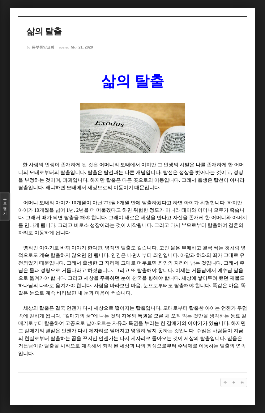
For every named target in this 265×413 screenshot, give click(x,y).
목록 (5, 206)
